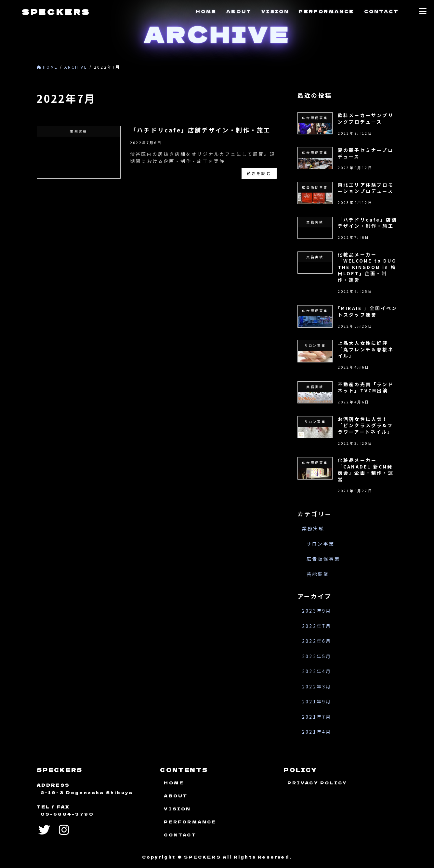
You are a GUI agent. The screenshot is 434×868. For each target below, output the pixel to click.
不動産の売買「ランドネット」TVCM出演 (365, 387)
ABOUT (239, 11)
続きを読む (259, 173)
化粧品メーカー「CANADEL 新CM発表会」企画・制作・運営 (365, 469)
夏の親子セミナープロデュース (365, 153)
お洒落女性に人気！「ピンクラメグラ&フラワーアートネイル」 (365, 425)
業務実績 (313, 528)
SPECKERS (56, 11)
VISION (275, 11)
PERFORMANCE (326, 11)
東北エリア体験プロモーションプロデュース (365, 188)
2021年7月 (316, 716)
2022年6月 (316, 641)
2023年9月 (316, 611)
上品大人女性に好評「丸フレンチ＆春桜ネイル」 (365, 349)
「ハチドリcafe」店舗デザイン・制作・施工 (200, 130)
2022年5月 (316, 656)
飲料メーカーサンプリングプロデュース (365, 118)
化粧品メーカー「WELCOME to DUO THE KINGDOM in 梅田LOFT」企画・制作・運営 (366, 267)
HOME (206, 11)
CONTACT (381, 11)
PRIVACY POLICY (317, 782)
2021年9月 (316, 701)
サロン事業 (321, 543)
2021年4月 (316, 732)
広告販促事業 (323, 559)
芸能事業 (318, 574)
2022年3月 (316, 686)
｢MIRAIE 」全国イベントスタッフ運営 (367, 311)
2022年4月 (316, 671)
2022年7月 (316, 626)
